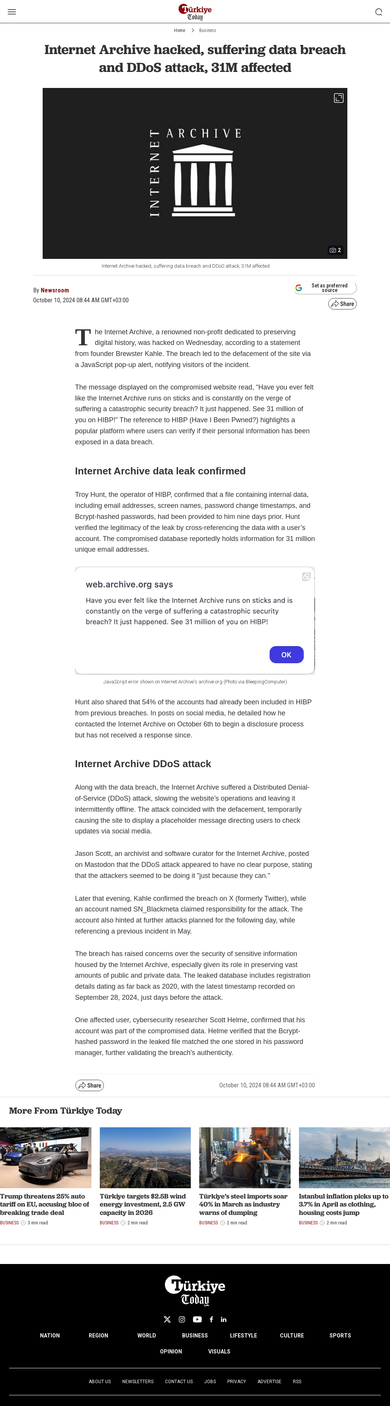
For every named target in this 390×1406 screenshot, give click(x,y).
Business (207, 30)
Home (179, 30)
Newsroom (55, 290)
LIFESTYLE (243, 1335)
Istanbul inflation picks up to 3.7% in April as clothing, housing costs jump (343, 1204)
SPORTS (340, 1335)
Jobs (210, 1382)
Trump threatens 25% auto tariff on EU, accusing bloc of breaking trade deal (44, 1204)
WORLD (146, 1335)
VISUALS (219, 1352)
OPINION (171, 1351)
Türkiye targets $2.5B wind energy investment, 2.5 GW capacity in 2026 (143, 1204)
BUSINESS (195, 1335)
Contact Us (179, 1382)
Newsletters (137, 1382)
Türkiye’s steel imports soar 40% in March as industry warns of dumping (243, 1204)
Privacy (236, 1382)
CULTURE (292, 1335)
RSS (297, 1382)
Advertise (269, 1382)
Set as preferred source (321, 287)
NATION (50, 1335)
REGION (98, 1335)
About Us (100, 1382)
